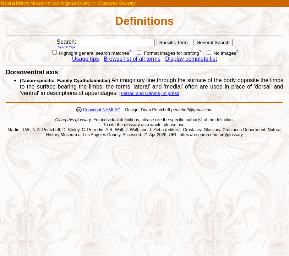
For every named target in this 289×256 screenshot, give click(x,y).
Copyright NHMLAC (101, 109)
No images (221, 53)
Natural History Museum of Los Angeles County (46, 3)
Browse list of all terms (132, 59)
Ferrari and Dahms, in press (150, 93)
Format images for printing (168, 53)
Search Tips (67, 47)
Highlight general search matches (91, 53)
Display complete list (191, 59)
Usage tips (85, 59)
